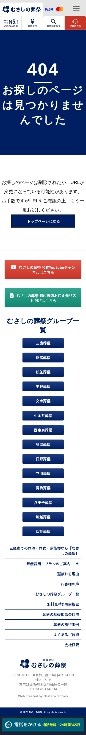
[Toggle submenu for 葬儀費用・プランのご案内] (77, 563)
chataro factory (55, 696)
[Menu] (76, 8)
